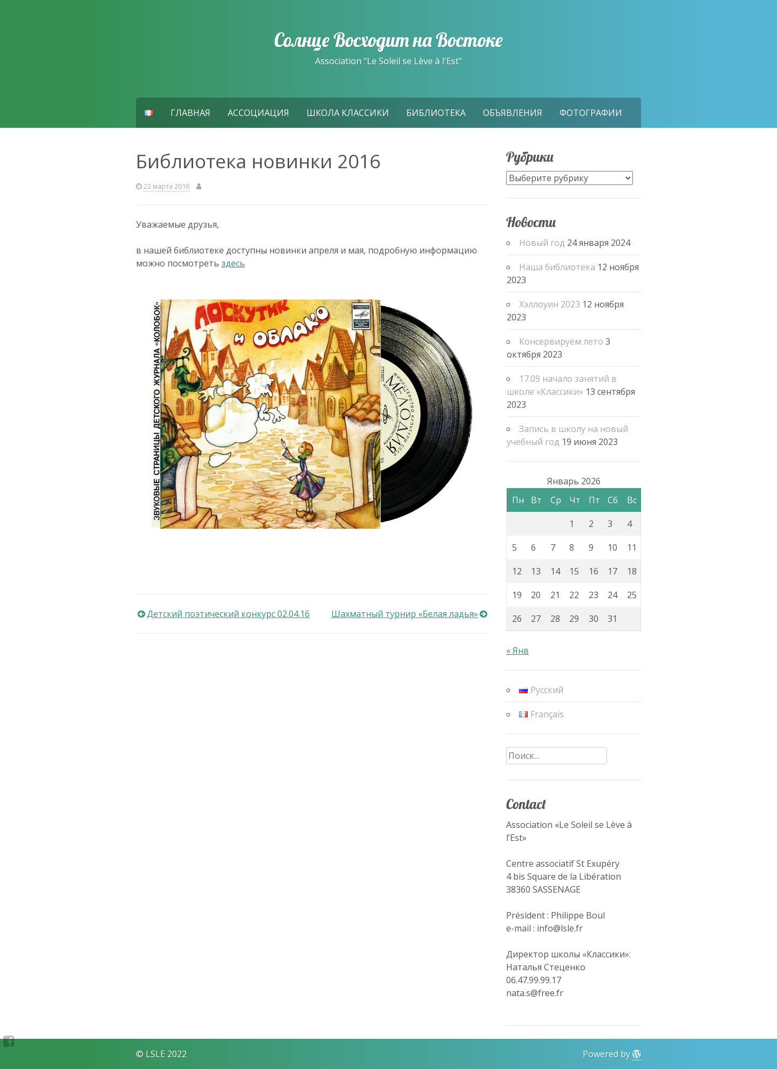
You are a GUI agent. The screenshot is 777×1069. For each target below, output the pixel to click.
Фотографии (591, 113)
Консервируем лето (561, 341)
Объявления (512, 113)
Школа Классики (347, 113)
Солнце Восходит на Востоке (388, 40)
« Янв (517, 650)
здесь (233, 263)
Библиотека (436, 113)
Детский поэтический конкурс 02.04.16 (228, 614)
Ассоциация (258, 113)
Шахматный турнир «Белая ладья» (404, 614)
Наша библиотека (557, 267)
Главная (190, 113)
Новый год (542, 243)
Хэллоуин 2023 (549, 304)
